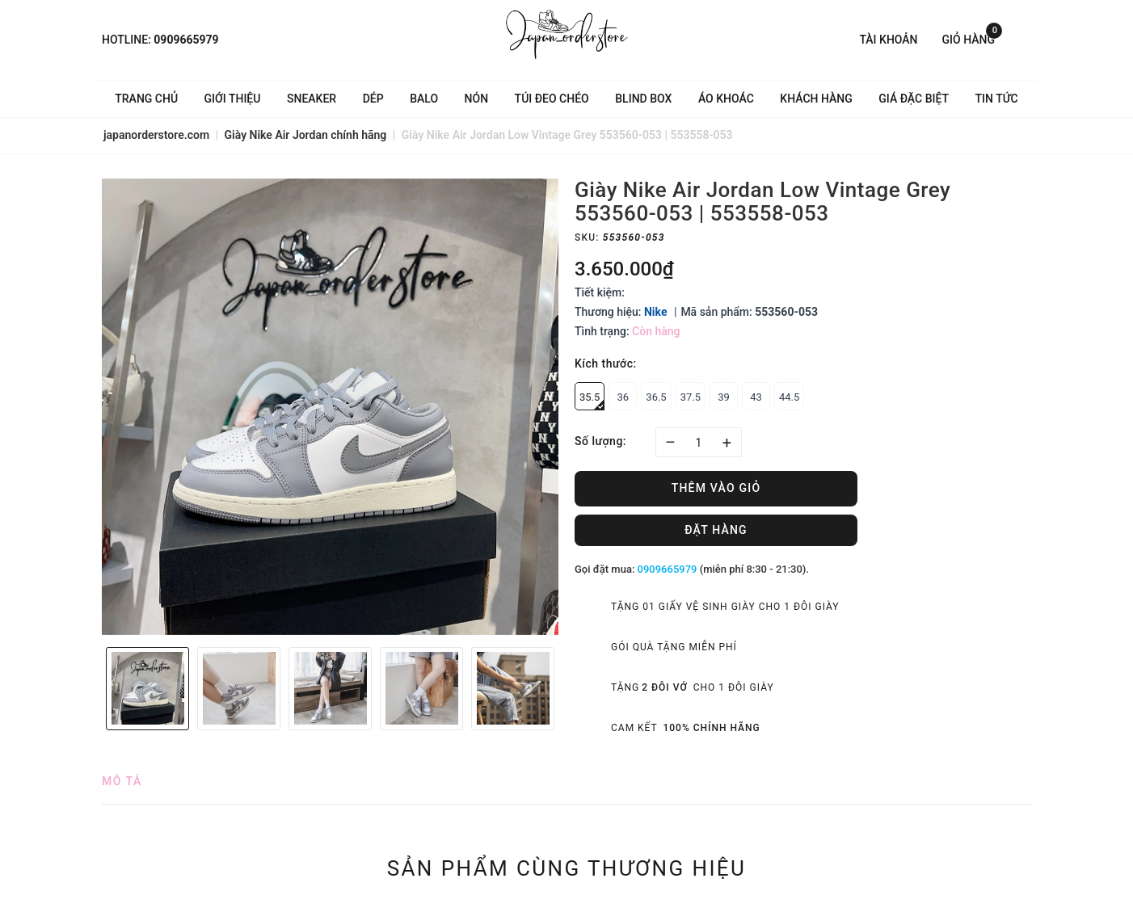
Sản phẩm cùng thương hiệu (567, 868)
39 (724, 397)
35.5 (591, 400)
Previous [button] (94, 688)
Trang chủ (146, 98)
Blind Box (643, 98)
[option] (330, 407)
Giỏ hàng (972, 38)
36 (623, 397)
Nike (656, 311)
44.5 (789, 397)
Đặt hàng (716, 529)
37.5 (690, 397)
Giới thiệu (232, 98)
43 (756, 397)
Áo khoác (726, 98)
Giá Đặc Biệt (913, 98)
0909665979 (186, 39)
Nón (477, 98)
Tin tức (996, 98)
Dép (373, 98)
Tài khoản (888, 39)
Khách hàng (816, 98)
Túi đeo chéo (552, 98)
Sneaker (311, 98)
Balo (424, 98)
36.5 (656, 397)
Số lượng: (600, 441)
